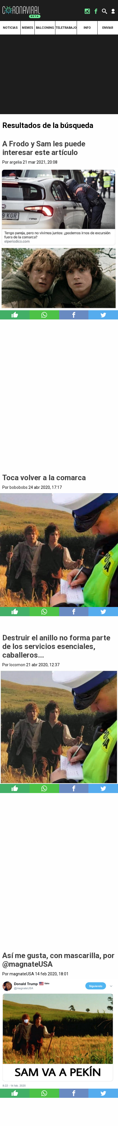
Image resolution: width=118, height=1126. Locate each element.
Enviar (107, 28)
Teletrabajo (66, 28)
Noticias (10, 28)
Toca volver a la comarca (44, 477)
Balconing (45, 28)
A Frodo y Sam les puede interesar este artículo (43, 148)
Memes (27, 28)
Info (87, 28)
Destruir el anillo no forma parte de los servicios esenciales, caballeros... (56, 646)
